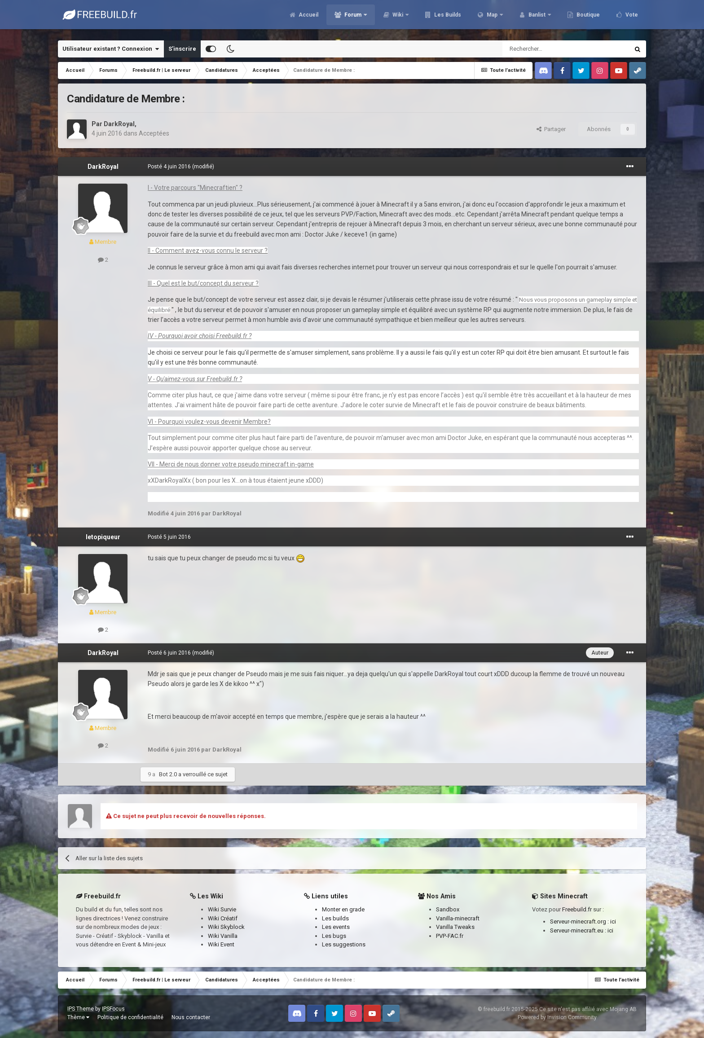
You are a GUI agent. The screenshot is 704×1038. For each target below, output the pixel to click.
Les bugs (334, 935)
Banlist (537, 18)
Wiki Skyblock (226, 927)
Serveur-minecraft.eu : (578, 930)
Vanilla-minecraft (458, 918)
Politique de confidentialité (130, 1017)
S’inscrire (182, 48)
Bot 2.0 (168, 774)
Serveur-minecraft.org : (580, 921)
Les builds (335, 918)
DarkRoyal (119, 124)
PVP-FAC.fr (449, 935)
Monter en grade (343, 909)
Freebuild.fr (577, 909)
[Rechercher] (546, 48)
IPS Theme (80, 1009)
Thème (78, 1017)
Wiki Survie (222, 909)
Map (492, 18)
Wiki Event (221, 944)
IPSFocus (113, 1009)
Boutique (587, 18)
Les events (336, 927)
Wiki (398, 18)
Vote (631, 18)
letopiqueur (103, 537)
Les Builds (447, 18)
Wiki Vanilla (223, 935)
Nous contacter (191, 1017)
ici (613, 921)
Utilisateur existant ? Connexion (110, 48)
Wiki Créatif (223, 918)
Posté (169, 166)
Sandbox (447, 909)
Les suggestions (343, 944)
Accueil (307, 18)
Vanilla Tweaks (455, 927)
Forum (353, 18)
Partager (551, 129)
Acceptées (154, 133)
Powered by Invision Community (557, 1017)
